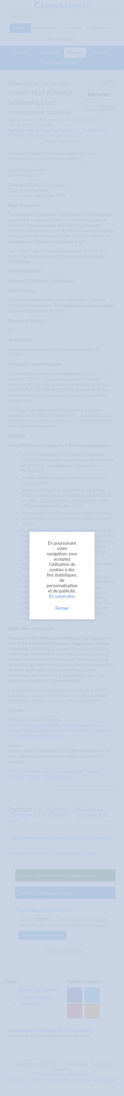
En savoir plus (62, 596)
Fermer (62, 608)
